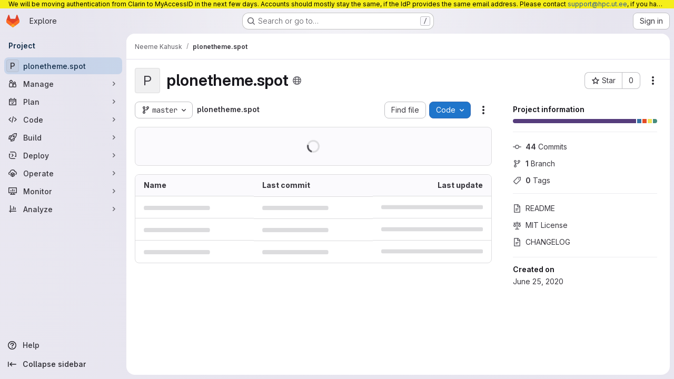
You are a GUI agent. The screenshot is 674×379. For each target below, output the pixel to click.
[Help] (63, 345)
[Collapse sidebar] (63, 364)
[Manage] (63, 83)
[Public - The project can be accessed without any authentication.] (297, 80)
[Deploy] (63, 155)
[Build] (63, 137)
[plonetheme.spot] (63, 65)
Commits (540, 146)
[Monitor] (63, 191)
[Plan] (63, 101)
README (534, 208)
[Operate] (63, 173)
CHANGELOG (541, 241)
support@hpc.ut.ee (597, 4)
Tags (531, 180)
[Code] (63, 119)
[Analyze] (63, 209)
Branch (534, 163)
